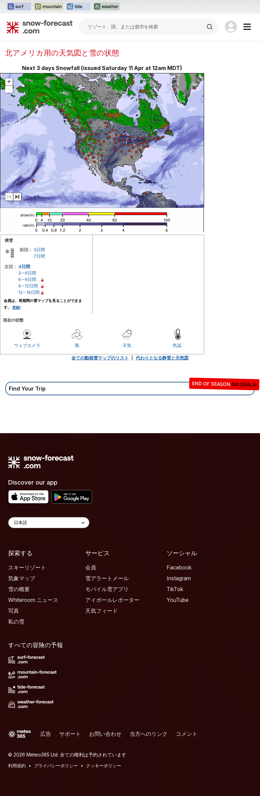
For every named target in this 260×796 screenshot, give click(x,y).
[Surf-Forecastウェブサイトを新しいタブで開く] (19, 6)
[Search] (210, 26)
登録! (16, 307)
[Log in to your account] (231, 27)
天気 (127, 345)
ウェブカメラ (27, 345)
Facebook (179, 567)
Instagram (179, 578)
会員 (90, 567)
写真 (13, 610)
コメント (186, 733)
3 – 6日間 (27, 273)
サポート (70, 733)
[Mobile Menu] (247, 27)
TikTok (175, 589)
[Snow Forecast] (39, 26)
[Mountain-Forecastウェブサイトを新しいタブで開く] (48, 6)
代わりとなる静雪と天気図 (162, 357)
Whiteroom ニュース (33, 599)
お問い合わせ (105, 733)
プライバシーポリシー (56, 765)
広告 (45, 733)
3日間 (39, 249)
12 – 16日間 (29, 292)
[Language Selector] (48, 522)
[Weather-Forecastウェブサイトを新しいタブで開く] (106, 6)
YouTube (178, 599)
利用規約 (17, 765)
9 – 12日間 (28, 285)
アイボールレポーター (112, 599)
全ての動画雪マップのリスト (100, 357)
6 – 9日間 (27, 279)
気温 (177, 345)
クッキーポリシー (103, 765)
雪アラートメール (107, 578)
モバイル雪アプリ (107, 589)
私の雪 (16, 621)
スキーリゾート (27, 567)
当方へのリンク (149, 733)
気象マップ (21, 578)
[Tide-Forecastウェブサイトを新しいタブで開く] (78, 6)
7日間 (39, 256)
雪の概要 (19, 589)
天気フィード (101, 610)
